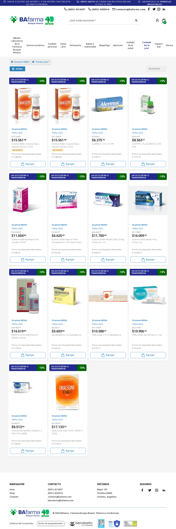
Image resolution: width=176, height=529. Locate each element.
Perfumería (75, 45)
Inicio (12, 489)
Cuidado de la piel (146, 45)
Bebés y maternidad (90, 45)
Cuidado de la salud (130, 45)
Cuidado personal (52, 45)
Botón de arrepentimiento (50, 523)
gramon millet (20, 61)
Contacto (14, 497)
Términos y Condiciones (107, 513)
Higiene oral (159, 45)
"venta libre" (40, 61)
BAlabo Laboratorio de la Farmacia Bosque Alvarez (17, 45)
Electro (169, 45)
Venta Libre (63, 45)
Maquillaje (104, 45)
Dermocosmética (35, 45)
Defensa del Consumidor (22, 523)
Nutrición (118, 45)
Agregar (27, 164)
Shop (12, 493)
